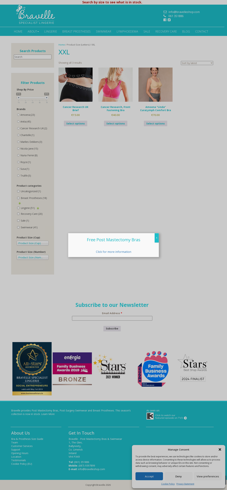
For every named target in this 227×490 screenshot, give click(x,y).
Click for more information (113, 252)
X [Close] (156, 237)
